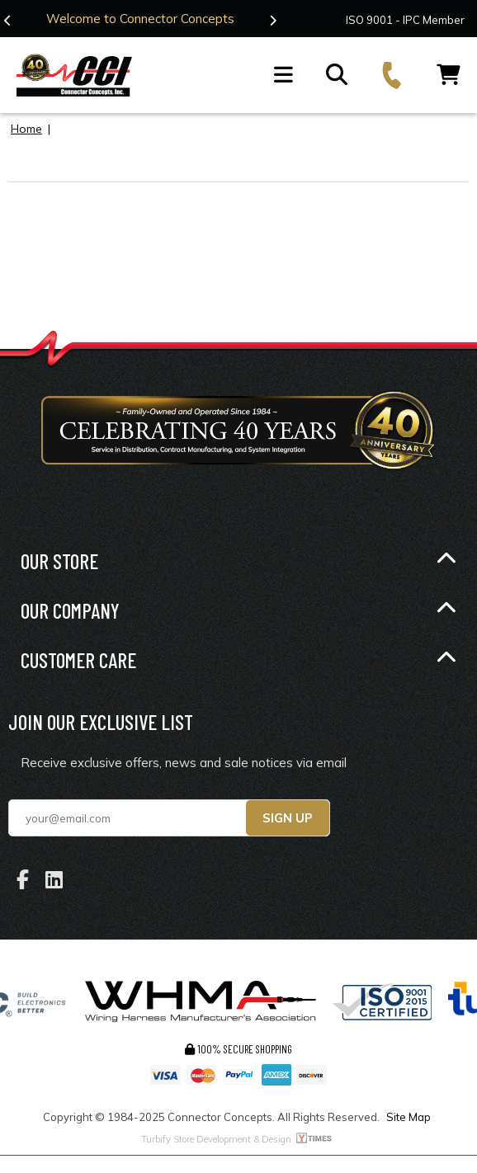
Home (26, 128)
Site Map (408, 1117)
